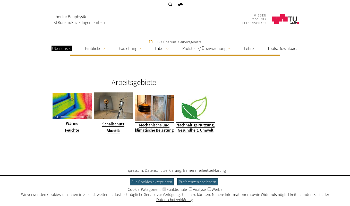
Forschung (130, 48)
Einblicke (95, 48)
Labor (162, 48)
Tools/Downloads (282, 48)
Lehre (249, 48)
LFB (154, 42)
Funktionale (175, 189)
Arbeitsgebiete (190, 42)
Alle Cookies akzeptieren (151, 181)
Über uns (62, 48)
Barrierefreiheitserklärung (204, 170)
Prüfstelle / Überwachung (206, 48)
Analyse (197, 189)
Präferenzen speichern (197, 181)
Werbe (215, 189)
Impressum (133, 170)
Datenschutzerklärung (163, 170)
